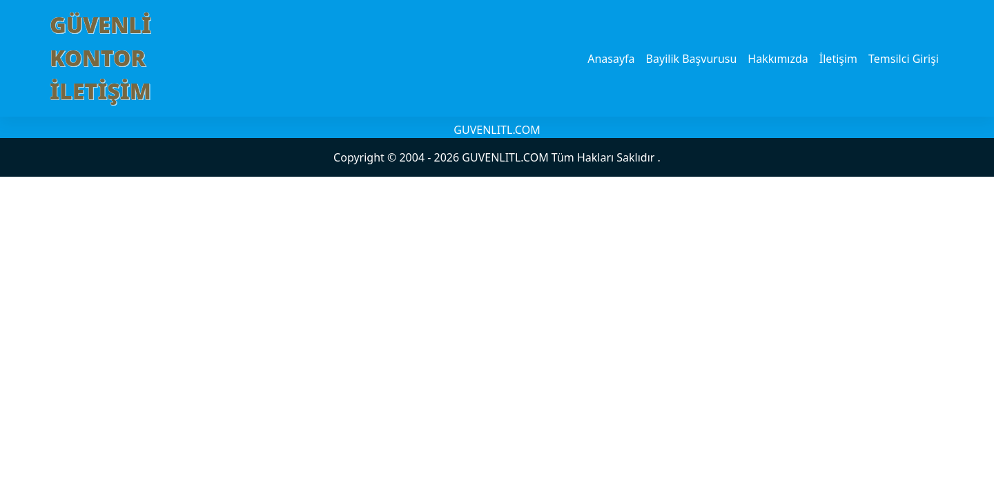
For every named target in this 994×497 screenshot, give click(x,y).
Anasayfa (610, 58)
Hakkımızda (778, 58)
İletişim (838, 58)
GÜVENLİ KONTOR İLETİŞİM (100, 58)
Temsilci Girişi (903, 58)
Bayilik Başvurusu (691, 58)
